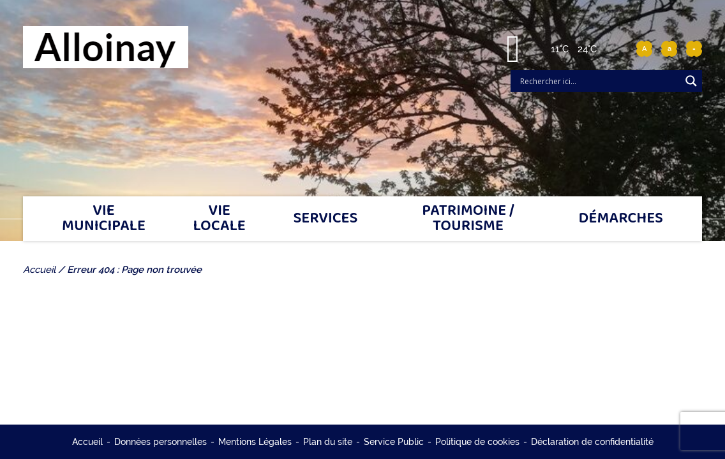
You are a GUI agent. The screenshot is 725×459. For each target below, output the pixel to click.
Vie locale (219, 218)
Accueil (87, 442)
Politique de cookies (477, 442)
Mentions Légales (255, 442)
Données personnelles (160, 442)
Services (325, 218)
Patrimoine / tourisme (468, 218)
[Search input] (598, 81)
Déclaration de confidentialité (592, 442)
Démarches (621, 218)
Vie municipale (104, 218)
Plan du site (327, 442)
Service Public (394, 442)
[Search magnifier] (691, 81)
